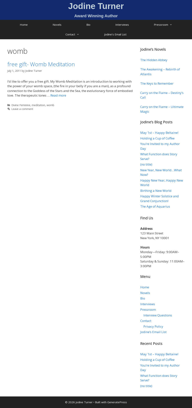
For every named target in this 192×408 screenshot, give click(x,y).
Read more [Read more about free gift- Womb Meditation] (58, 95)
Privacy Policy (153, 326)
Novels (57, 24)
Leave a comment (22, 109)
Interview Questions (157, 315)
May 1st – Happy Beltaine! (159, 132)
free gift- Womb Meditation (41, 64)
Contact (78, 34)
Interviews (122, 24)
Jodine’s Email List (115, 34)
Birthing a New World (155, 190)
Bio (88, 24)
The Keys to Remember (156, 83)
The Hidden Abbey (153, 60)
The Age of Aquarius (155, 206)
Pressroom (169, 25)
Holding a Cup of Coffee (157, 138)
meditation (38, 105)
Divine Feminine (20, 105)
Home (24, 24)
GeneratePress (117, 402)
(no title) (146, 164)
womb (50, 105)
